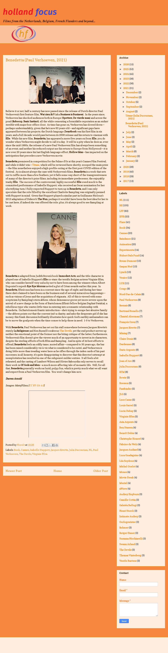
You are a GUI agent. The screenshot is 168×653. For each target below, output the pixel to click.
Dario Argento (127, 349)
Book (17, 449)
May (128, 141)
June (129, 137)
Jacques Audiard (128, 449)
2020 (126, 166)
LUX (121, 283)
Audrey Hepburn (129, 494)
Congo (123, 288)
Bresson (123, 383)
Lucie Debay (126, 410)
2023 (126, 78)
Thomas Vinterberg (130, 555)
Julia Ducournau (78, 449)
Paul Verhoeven (128, 299)
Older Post (100, 471)
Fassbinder (125, 388)
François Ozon (127, 321)
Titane (35, 164)
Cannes (25, 449)
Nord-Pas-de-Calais (130, 294)
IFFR (121, 216)
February (131, 156)
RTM (122, 371)
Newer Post (14, 471)
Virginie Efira (39, 453)
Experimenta (126, 249)
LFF (121, 210)
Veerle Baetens (127, 560)
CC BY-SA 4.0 (36, 385)
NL (90, 449)
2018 (126, 176)
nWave (123, 488)
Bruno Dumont (127, 260)
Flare (122, 222)
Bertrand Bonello (129, 310)
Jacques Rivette (59, 449)
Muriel (123, 482)
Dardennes (125, 344)
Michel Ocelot (127, 466)
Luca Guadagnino (129, 455)
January (130, 160)
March (130, 151)
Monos (123, 471)
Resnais (123, 305)
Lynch (122, 272)
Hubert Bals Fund (129, 255)
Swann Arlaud (127, 544)
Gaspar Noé (125, 266)
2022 (126, 83)
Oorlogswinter (127, 521)
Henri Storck (126, 510)
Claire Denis (126, 338)
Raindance (125, 238)
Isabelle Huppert (40, 449)
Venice (123, 277)
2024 (126, 73)
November (132, 97)
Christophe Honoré (130, 438)
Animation (125, 244)
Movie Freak (126, 477)
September (132, 106)
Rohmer (123, 527)
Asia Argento (126, 421)
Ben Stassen (126, 427)
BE (120, 205)
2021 (126, 88)
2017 (126, 181)
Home (58, 471)
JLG (121, 394)
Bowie (122, 377)
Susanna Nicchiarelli (130, 538)
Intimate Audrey (128, 516)
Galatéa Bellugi (128, 505)
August (130, 111)
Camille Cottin (127, 499)
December (132, 92)
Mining (123, 333)
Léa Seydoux (126, 460)
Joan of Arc (125, 360)
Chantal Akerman (129, 316)
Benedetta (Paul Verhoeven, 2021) (136, 125)
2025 (126, 69)
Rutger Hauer (127, 532)
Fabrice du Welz (128, 444)
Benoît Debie (126, 433)
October (131, 101)
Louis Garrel (126, 405)
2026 (126, 64)
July (128, 132)
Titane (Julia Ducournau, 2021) (139, 117)
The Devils (66, 330)
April (129, 146)
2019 (126, 171)
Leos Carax (125, 399)
